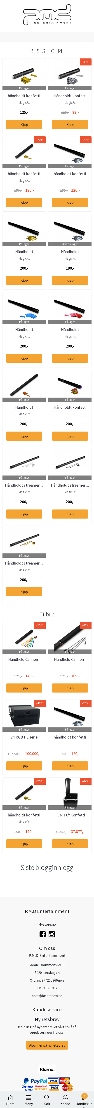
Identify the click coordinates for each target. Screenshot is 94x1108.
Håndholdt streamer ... (24, 485)
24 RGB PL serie (24, 737)
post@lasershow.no (47, 995)
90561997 (50, 988)
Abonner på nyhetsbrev (47, 1045)
